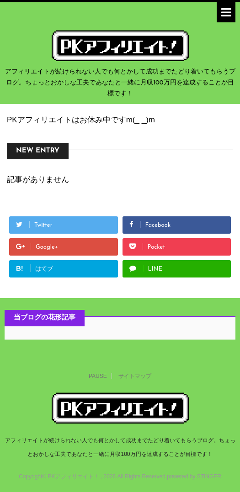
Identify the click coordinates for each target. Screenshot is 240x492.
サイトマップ (134, 376)
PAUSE (98, 376)
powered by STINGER (194, 476)
